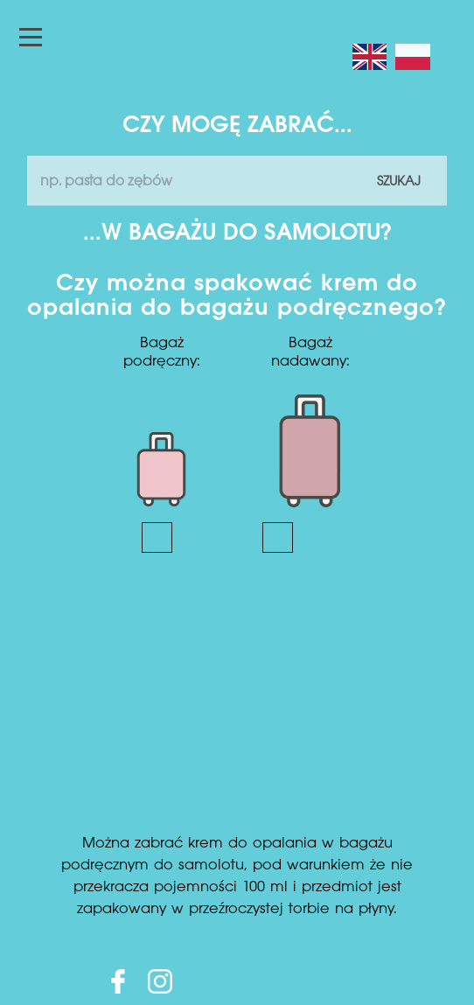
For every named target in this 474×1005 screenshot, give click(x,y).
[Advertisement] (237, 701)
